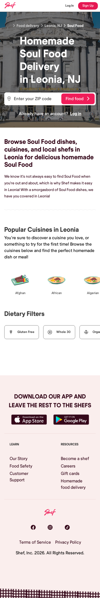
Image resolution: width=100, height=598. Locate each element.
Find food (77, 98)
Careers (68, 466)
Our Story (18, 458)
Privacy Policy (68, 542)
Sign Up (88, 6)
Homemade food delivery (73, 484)
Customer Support (19, 477)
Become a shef (75, 458)
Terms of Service (35, 542)
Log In (69, 6)
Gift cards (70, 473)
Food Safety (21, 466)
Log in (75, 113)
